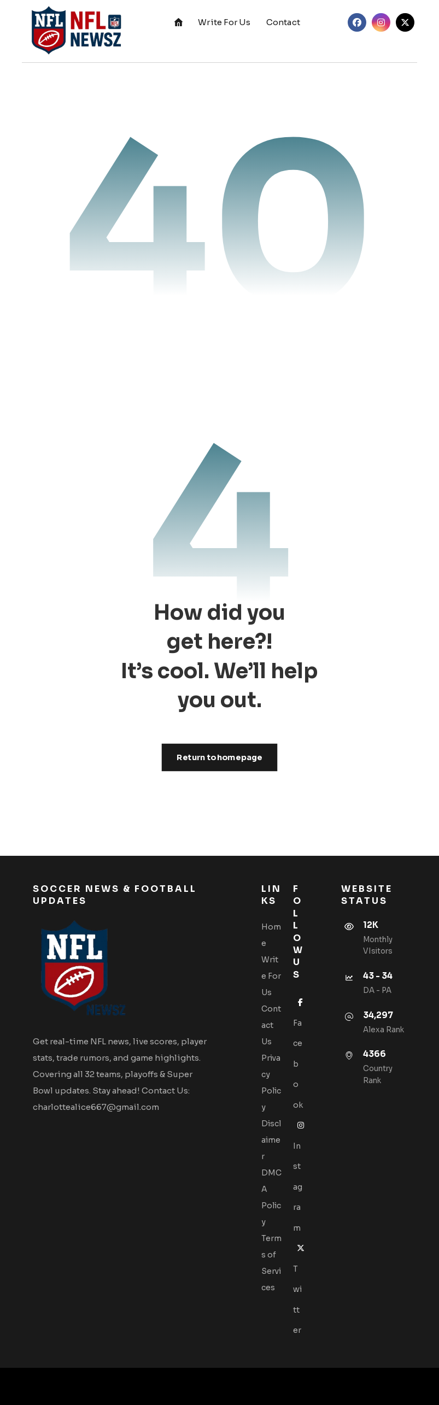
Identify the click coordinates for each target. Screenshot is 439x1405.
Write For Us (271, 976)
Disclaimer (271, 1140)
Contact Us (271, 1025)
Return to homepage (220, 757)
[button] (357, 22)
